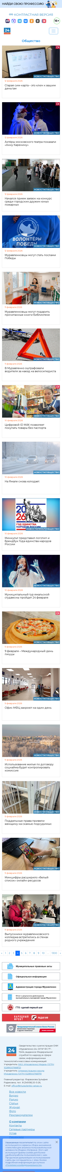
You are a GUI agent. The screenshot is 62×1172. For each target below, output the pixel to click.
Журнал (14, 1107)
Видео (13, 1095)
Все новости (17, 1091)
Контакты (15, 1125)
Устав (12, 1133)
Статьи (13, 1103)
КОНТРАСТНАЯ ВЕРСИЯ (31, 15)
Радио (13, 1099)
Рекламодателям (21, 1115)
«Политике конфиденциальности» (23, 1165)
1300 (54, 953)
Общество (52, 76)
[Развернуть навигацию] (53, 31)
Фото (12, 1111)
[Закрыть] (56, 1142)
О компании (17, 1121)
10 (43, 953)
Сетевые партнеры (22, 1129)
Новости (39, 76)
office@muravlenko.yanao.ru (26, 1086)
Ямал (41, 529)
